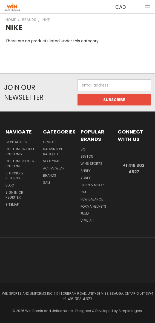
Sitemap (12, 204)
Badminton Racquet (52, 151)
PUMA (85, 213)
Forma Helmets (93, 206)
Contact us (16, 142)
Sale (46, 182)
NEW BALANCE (92, 199)
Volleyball (52, 161)
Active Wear (54, 168)
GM (83, 192)
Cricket (50, 142)
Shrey (86, 170)
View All (87, 220)
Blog (9, 185)
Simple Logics (130, 310)
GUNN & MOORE (93, 185)
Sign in (11, 192)
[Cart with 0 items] (137, 7)
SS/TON (87, 156)
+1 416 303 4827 (134, 169)
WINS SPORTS (91, 163)
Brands (49, 175)
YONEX (86, 178)
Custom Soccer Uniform (20, 163)
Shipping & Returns (14, 175)
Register (13, 197)
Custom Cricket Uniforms (20, 151)
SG (83, 149)
